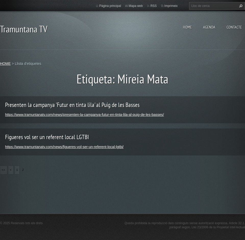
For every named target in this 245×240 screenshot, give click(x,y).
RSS (153, 6)
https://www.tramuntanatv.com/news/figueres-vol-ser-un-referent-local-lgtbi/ (64, 147)
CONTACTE (234, 27)
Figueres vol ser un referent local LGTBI (47, 137)
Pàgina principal (110, 6)
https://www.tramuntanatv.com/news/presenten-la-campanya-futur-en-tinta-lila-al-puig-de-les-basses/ (84, 115)
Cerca (240, 6)
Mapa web (136, 6)
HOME (187, 27)
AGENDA (209, 27)
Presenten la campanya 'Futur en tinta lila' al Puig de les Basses (72, 105)
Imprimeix (171, 6)
